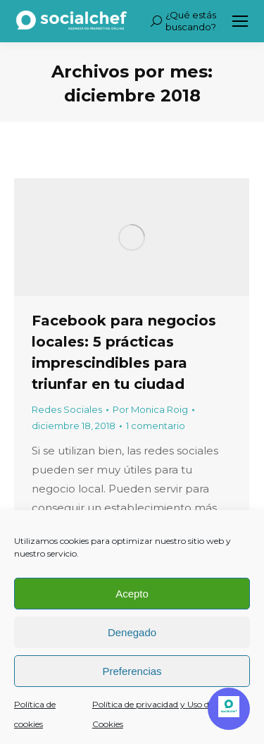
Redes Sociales (67, 409)
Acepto (132, 594)
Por (150, 409)
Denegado (132, 632)
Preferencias (131, 671)
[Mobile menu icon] (240, 21)
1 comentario (155, 425)
